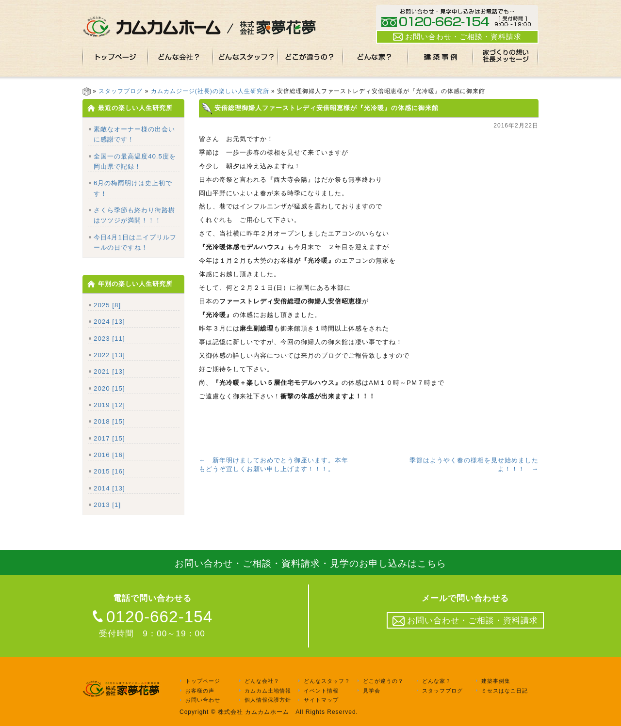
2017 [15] (109, 438)
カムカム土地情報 (268, 691)
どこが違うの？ (383, 681)
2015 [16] (109, 471)
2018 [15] (109, 421)
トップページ (202, 681)
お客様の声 (199, 691)
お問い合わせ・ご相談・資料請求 (457, 37)
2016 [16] (109, 454)
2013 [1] (107, 504)
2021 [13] (109, 371)
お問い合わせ (202, 700)
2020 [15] (109, 388)
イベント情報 (321, 691)
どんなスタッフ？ (327, 681)
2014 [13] (109, 488)
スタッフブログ (120, 91)
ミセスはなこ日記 (504, 691)
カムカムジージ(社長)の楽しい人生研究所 (210, 91)
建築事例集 (495, 681)
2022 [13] (109, 355)
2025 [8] (107, 305)
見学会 (371, 691)
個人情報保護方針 (268, 700)
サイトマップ (321, 700)
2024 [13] (109, 321)
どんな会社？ (262, 681)
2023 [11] (109, 338)
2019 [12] (109, 405)
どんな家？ (436, 681)
